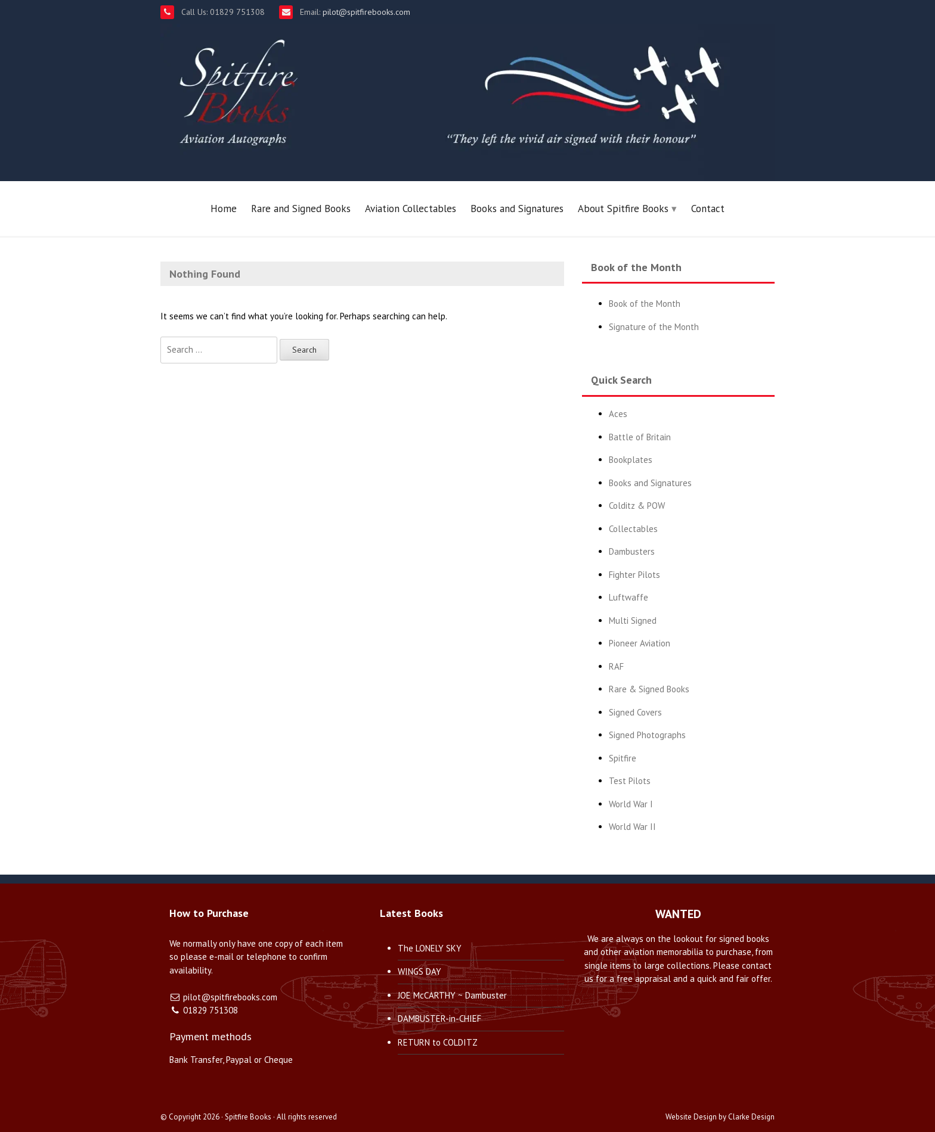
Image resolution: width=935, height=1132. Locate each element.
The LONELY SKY (430, 948)
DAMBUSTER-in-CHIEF (439, 1018)
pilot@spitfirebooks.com (365, 12)
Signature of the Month (654, 326)
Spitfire (622, 758)
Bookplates (630, 459)
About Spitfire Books (623, 208)
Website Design (691, 1117)
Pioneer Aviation (639, 643)
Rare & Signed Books (649, 689)
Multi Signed (633, 620)
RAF (616, 666)
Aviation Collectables (410, 208)
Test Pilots (630, 780)
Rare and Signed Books (301, 208)
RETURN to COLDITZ (438, 1042)
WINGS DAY (419, 971)
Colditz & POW (637, 505)
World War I (631, 804)
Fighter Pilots (634, 574)
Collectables (633, 528)
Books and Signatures (517, 208)
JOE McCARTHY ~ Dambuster (452, 995)
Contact (708, 208)
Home (223, 208)
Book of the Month (644, 303)
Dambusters (632, 551)
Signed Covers (635, 712)
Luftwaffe (628, 597)
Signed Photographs (647, 735)
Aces (618, 413)
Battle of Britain (640, 437)
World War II (632, 826)
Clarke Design (751, 1117)
